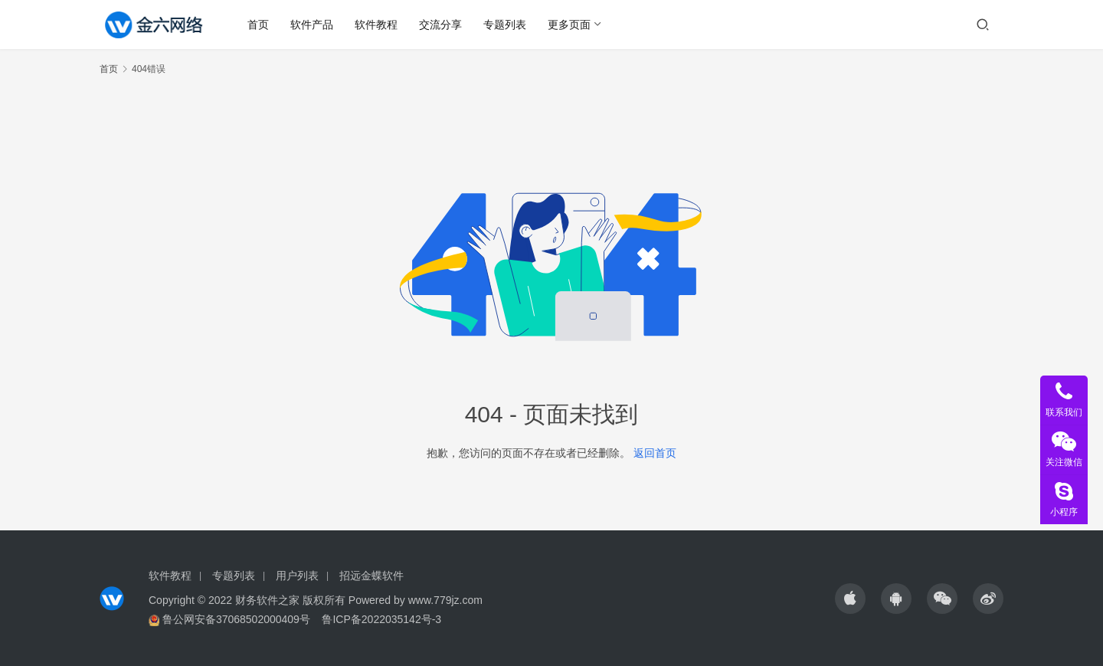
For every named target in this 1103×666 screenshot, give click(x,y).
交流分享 (440, 24)
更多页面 (569, 24)
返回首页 (654, 453)
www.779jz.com (445, 600)
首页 (258, 24)
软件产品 (311, 24)
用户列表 (297, 575)
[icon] (850, 598)
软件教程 (376, 24)
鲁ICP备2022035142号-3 (381, 619)
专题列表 (504, 24)
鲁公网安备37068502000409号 (236, 619)
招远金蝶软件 (371, 575)
